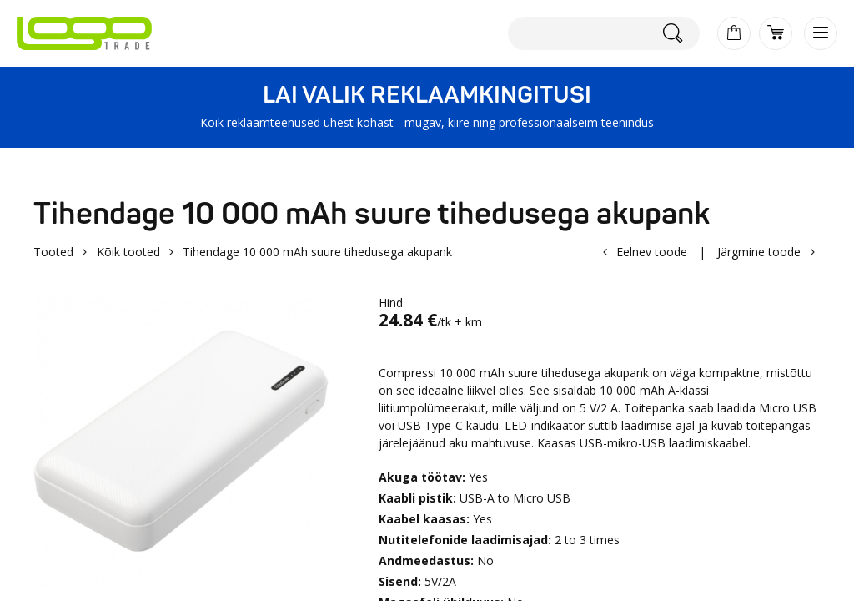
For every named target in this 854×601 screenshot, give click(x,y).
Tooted (53, 252)
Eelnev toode (651, 252)
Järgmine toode (759, 252)
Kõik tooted (128, 252)
